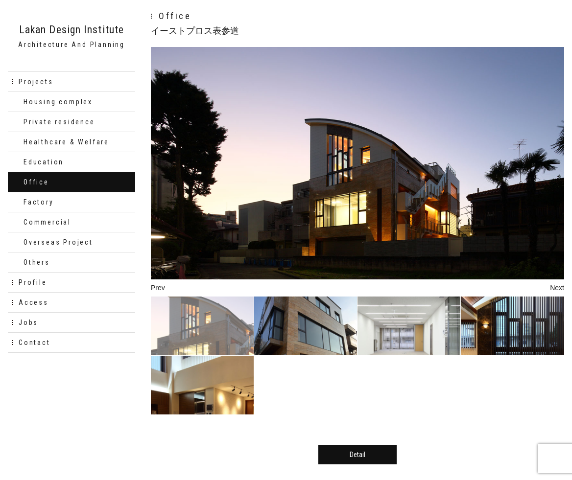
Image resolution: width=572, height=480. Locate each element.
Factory (39, 202)
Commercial (47, 222)
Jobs (28, 322)
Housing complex (58, 102)
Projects (36, 82)
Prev (158, 288)
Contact (34, 342)
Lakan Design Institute (71, 29)
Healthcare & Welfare (66, 142)
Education (44, 162)
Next (557, 287)
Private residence (59, 122)
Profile (33, 282)
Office (36, 182)
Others (37, 262)
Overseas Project (58, 242)
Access (33, 302)
